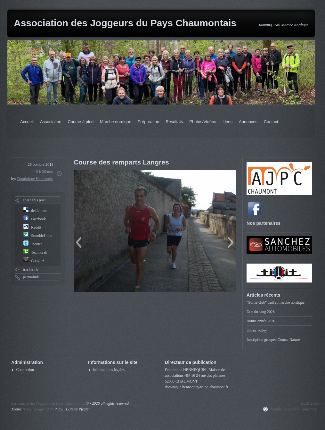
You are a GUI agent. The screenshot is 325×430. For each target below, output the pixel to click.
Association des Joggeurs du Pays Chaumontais (125, 23)
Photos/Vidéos (202, 121)
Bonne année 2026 (261, 321)
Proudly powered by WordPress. (294, 409)
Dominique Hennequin (35, 178)
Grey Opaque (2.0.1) (40, 409)
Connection (25, 369)
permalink (31, 277)
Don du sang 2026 (261, 311)
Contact (271, 121)
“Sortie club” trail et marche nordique (276, 302)
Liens (227, 121)
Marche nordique (115, 121)
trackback (30, 269)
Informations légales (109, 369)
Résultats (174, 121)
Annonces (248, 121)
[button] (78, 242)
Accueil (27, 121)
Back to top (310, 403)
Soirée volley (257, 330)
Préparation (148, 121)
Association (50, 121)
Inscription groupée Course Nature (273, 339)
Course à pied (80, 121)
